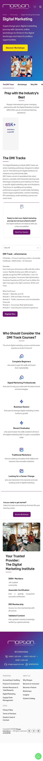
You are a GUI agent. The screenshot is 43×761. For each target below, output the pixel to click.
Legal (5, 706)
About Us (26, 676)
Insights (26, 695)
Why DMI (34, 84)
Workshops (14, 15)
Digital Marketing (9, 694)
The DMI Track (8, 84)
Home (5, 15)
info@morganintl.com (16, 664)
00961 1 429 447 (30, 656)
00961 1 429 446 (15, 656)
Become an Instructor (31, 684)
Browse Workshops (22, 514)
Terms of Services (9, 713)
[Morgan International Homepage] (21, 643)
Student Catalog (29, 698)
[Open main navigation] (40, 7)
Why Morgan (27, 680)
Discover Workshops (15, 47)
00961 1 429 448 (21, 660)
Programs (7, 676)
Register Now (10, 314)
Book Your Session (21, 232)
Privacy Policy (8, 710)
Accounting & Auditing (11, 680)
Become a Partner (29, 687)
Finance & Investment (11, 684)
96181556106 (34, 664)
